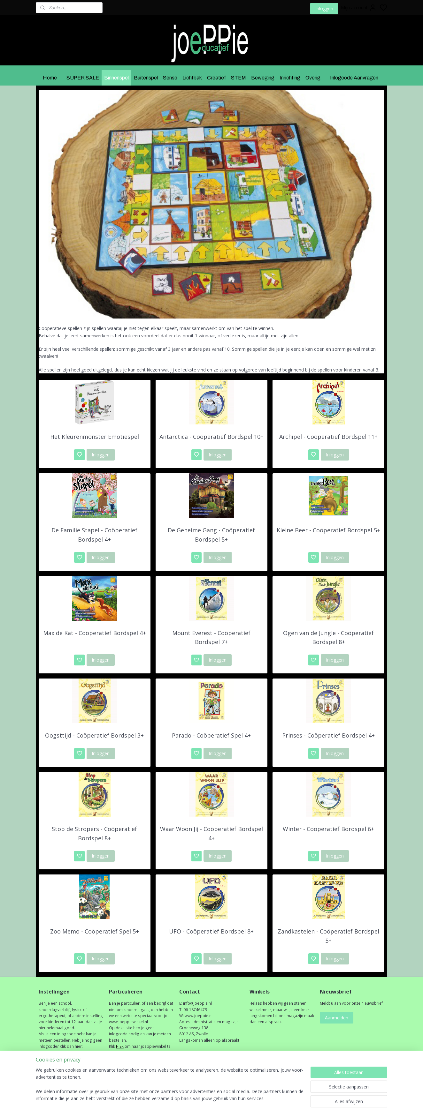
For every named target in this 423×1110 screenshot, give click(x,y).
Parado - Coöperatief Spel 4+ (211, 735)
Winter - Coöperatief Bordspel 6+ (328, 829)
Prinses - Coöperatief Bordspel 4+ (328, 735)
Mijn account (359, 7)
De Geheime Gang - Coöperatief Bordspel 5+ (211, 534)
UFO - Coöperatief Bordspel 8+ (211, 931)
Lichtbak (192, 77)
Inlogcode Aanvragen (354, 77)
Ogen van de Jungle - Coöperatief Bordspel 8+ (328, 637)
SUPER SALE (82, 77)
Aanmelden (336, 1018)
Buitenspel (146, 77)
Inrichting (290, 77)
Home (50, 77)
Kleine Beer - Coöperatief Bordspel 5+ (328, 530)
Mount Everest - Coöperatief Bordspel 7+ (211, 637)
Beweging (262, 77)
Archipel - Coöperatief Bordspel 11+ (328, 436)
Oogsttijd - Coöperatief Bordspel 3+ (94, 735)
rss (243, 1098)
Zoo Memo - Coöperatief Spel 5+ (94, 931)
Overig (312, 77)
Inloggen (324, 8)
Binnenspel (116, 77)
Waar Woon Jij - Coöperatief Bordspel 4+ (211, 833)
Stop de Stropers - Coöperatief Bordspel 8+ (94, 833)
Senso (170, 77)
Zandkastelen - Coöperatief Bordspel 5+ (328, 935)
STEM (238, 77)
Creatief (216, 77)
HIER (120, 1046)
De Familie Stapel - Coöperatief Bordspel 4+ (94, 534)
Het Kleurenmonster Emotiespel (94, 436)
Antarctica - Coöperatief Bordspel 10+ (211, 436)
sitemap (229, 1098)
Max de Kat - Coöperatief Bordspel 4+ (94, 632)
